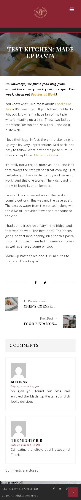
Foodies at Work (43, 94)
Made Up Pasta (45, 155)
